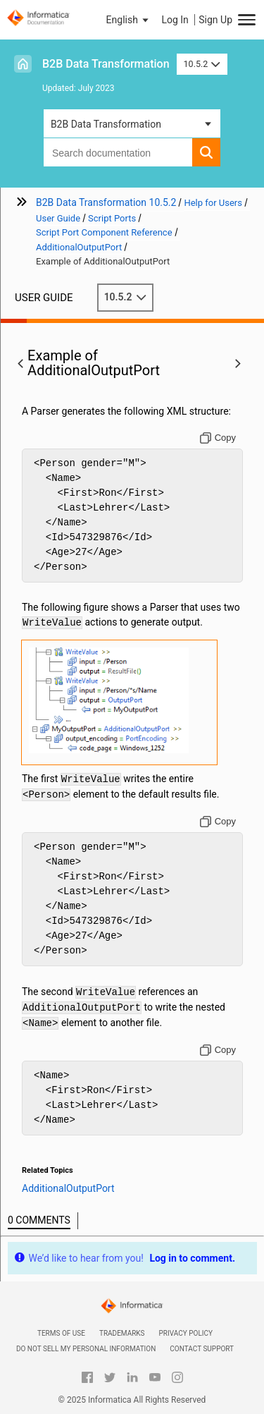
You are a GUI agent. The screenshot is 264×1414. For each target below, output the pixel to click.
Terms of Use (61, 1333)
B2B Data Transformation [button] (106, 124)
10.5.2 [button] (202, 64)
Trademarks (122, 1333)
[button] (129, 20)
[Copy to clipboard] (218, 438)
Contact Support (202, 1349)
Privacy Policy (186, 1333)
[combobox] (118, 152)
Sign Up (215, 19)
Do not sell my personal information (86, 1349)
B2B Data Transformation (106, 64)
